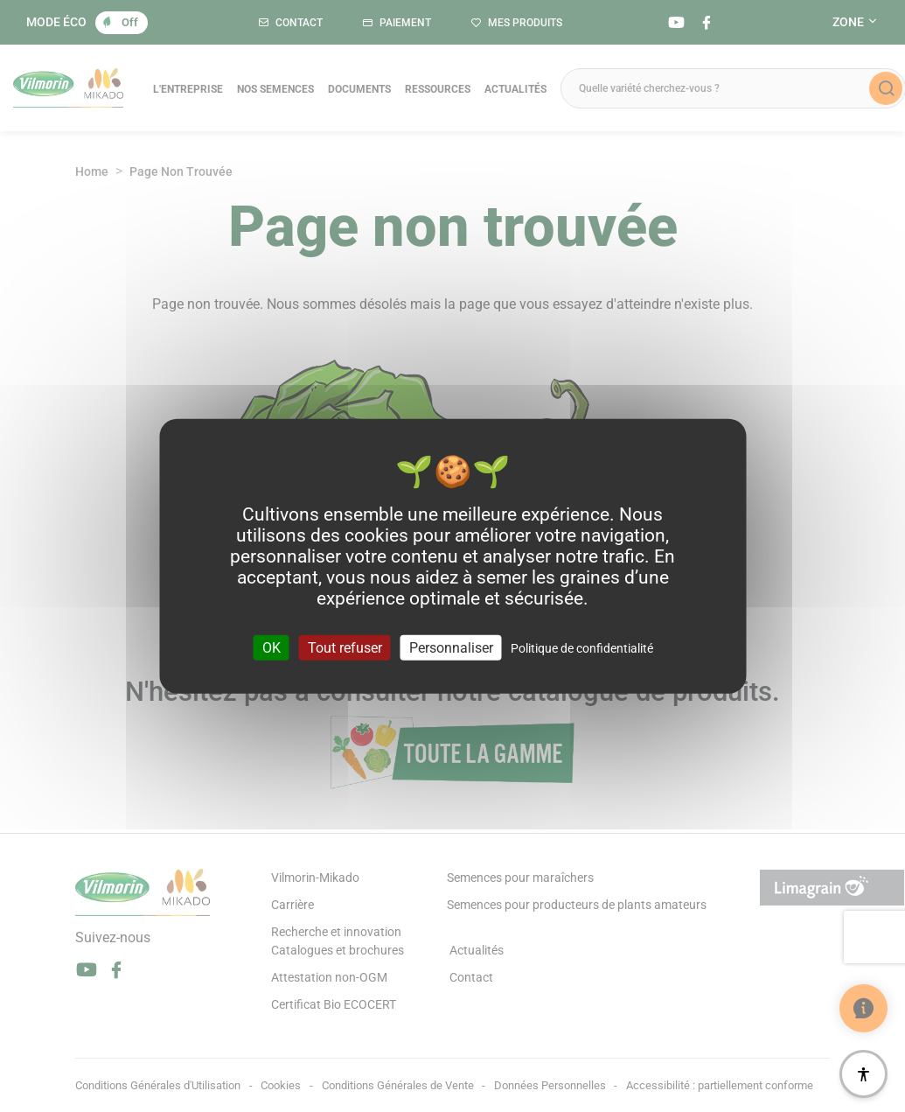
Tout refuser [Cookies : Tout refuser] (345, 648)
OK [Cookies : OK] (271, 648)
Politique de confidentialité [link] (582, 648)
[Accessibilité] (863, 1074)
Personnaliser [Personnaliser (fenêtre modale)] (451, 648)
